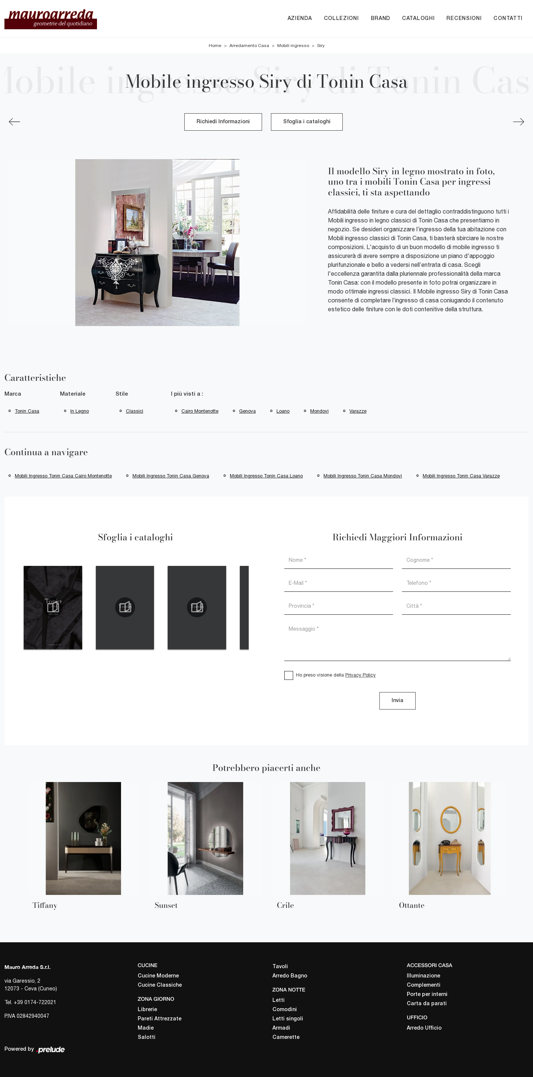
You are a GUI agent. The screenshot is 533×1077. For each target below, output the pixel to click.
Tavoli (280, 966)
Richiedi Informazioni (223, 122)
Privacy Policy (360, 675)
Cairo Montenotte (199, 411)
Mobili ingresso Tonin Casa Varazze (461, 476)
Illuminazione (423, 976)
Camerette (285, 1037)
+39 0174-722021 (35, 1002)
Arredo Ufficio (424, 1028)
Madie (146, 1028)
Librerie (147, 1009)
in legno (79, 411)
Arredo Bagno (289, 976)
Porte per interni (427, 994)
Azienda (300, 18)
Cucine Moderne (158, 976)
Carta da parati (427, 1003)
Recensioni (464, 18)
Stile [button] (121, 394)
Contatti (508, 18)
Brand (380, 18)
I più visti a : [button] (187, 394)
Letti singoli (287, 1019)
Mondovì (319, 411)
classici (134, 411)
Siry (321, 45)
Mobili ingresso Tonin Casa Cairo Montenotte (63, 476)
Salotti (146, 1037)
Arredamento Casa (249, 45)
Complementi (423, 985)
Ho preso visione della (336, 675)
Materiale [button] (73, 394)
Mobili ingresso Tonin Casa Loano (266, 476)
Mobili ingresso (293, 45)
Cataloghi (418, 18)
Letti (278, 1000)
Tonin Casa (27, 411)
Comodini (284, 1009)
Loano (282, 411)
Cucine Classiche (160, 985)
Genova (247, 411)
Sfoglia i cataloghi (307, 122)
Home (215, 45)
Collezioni (341, 18)
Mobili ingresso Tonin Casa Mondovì (363, 476)
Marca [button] (12, 394)
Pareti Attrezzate (159, 1019)
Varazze (357, 411)
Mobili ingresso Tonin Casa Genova (171, 476)
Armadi (281, 1028)
